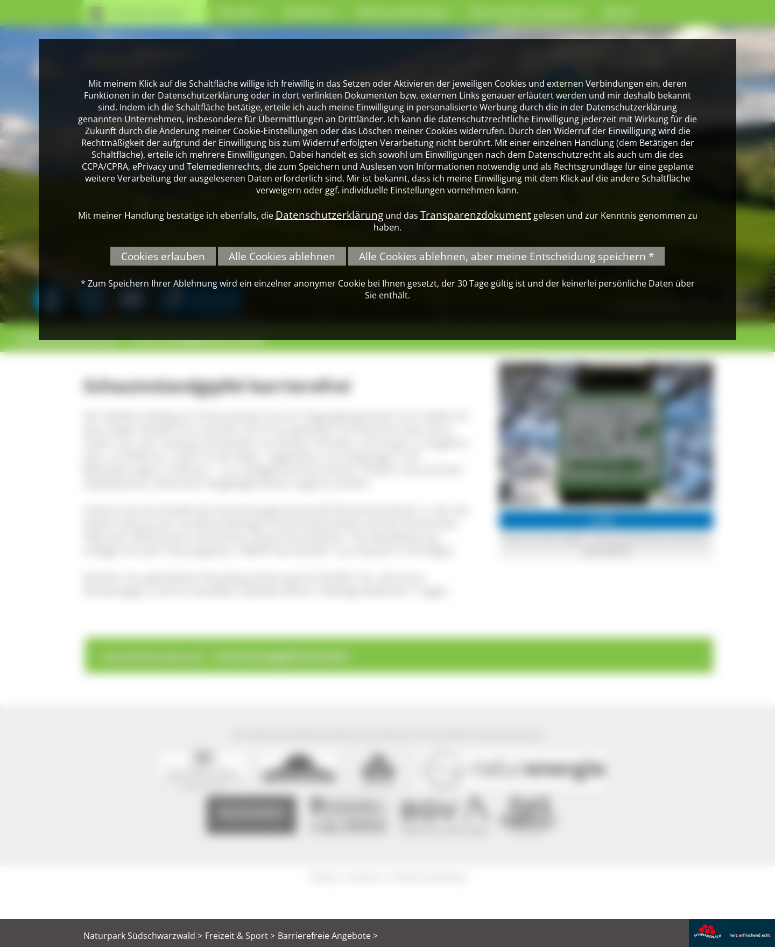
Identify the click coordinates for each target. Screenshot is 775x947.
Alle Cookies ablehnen (282, 256)
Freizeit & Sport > (240, 936)
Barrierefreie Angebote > (328, 936)
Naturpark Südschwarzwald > (142, 936)
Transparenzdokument (475, 214)
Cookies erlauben (163, 256)
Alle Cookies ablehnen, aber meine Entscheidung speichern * (506, 256)
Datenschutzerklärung (329, 214)
